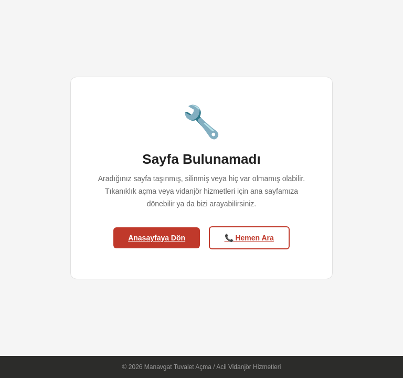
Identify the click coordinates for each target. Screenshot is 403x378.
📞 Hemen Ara (249, 238)
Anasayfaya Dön (156, 238)
